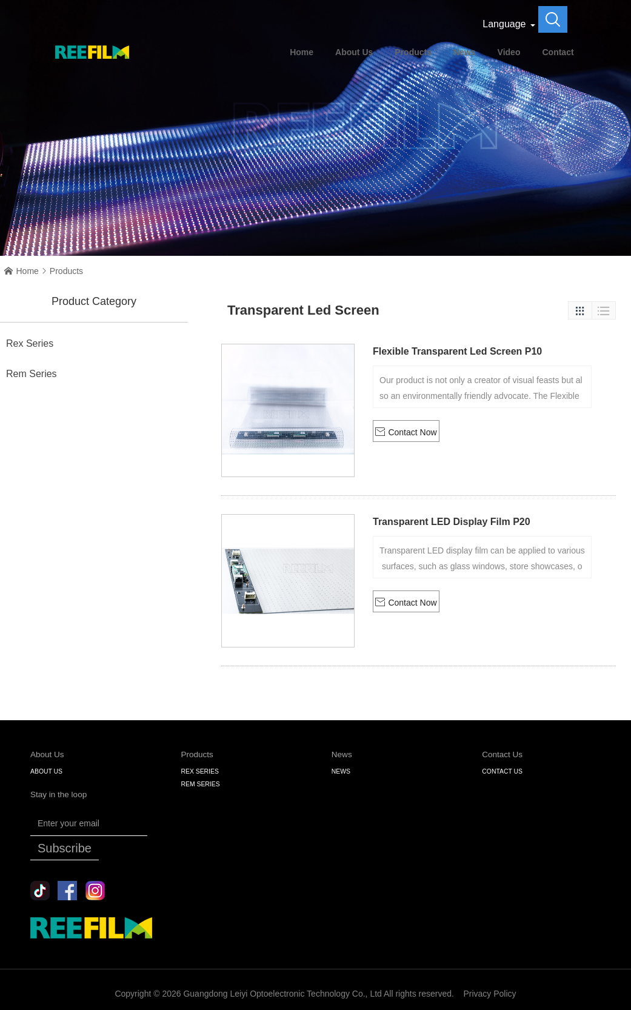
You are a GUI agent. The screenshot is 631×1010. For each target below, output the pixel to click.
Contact (557, 52)
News (464, 52)
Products (413, 52)
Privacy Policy (489, 993)
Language (504, 24)
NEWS (341, 771)
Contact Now (405, 432)
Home (301, 52)
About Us (354, 52)
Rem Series (31, 374)
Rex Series (29, 343)
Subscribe (65, 848)
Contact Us (502, 771)
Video (509, 52)
